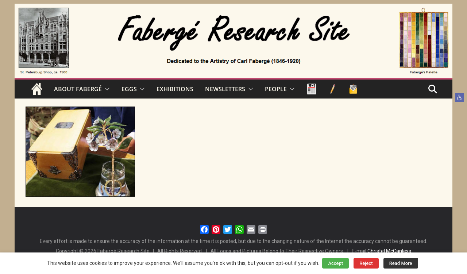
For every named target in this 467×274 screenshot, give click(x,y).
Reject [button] (366, 263)
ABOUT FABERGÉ (78, 89)
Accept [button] (335, 263)
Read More (400, 263)
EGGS (129, 89)
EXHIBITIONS (175, 89)
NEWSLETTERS (225, 89)
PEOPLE (276, 89)
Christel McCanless (389, 251)
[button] (459, 97)
